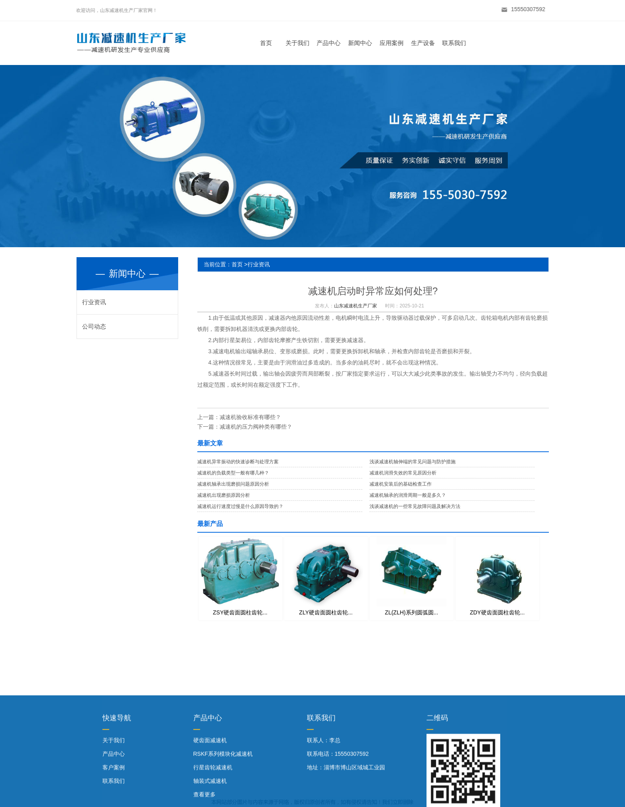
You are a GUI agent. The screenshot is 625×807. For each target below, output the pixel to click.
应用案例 (395, 42)
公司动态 (94, 326)
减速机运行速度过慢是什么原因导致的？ (240, 506)
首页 (269, 42)
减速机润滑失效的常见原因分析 (402, 473)
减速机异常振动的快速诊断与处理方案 (238, 462)
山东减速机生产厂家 (355, 306)
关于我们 (300, 42)
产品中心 (332, 42)
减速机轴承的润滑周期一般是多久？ (407, 495)
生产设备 (426, 42)
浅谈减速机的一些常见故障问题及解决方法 (414, 506)
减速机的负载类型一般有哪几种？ (233, 473)
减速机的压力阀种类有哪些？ (256, 426)
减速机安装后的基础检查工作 (400, 484)
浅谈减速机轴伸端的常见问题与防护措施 (412, 462)
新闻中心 (363, 42)
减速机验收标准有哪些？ (250, 417)
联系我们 (458, 42)
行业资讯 (94, 302)
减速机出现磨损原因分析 (223, 495)
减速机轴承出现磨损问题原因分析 (233, 484)
